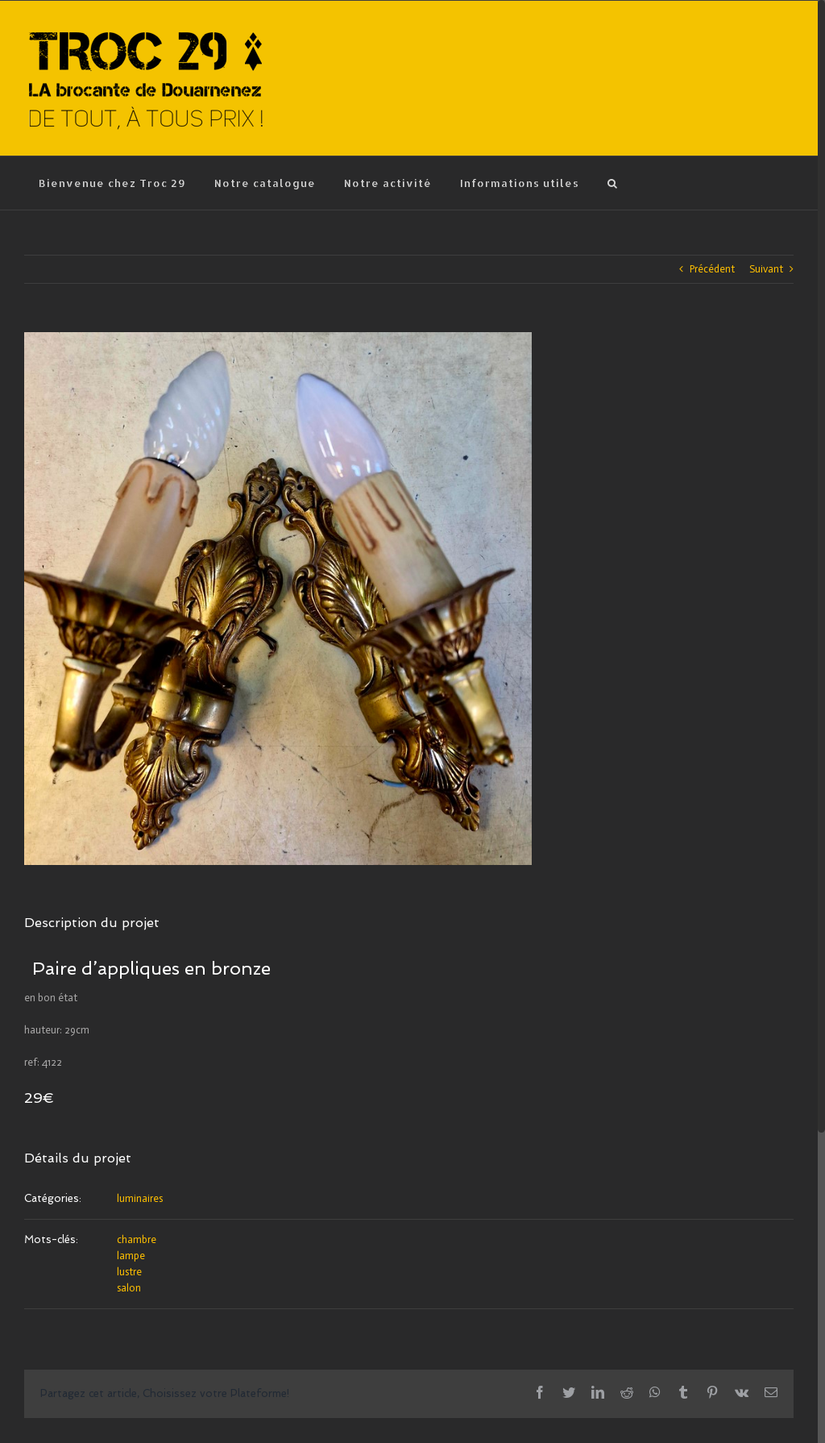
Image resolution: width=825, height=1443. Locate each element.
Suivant (766, 269)
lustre (129, 1272)
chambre (136, 1239)
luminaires (140, 1198)
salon (129, 1288)
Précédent (712, 269)
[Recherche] (612, 183)
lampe (131, 1256)
